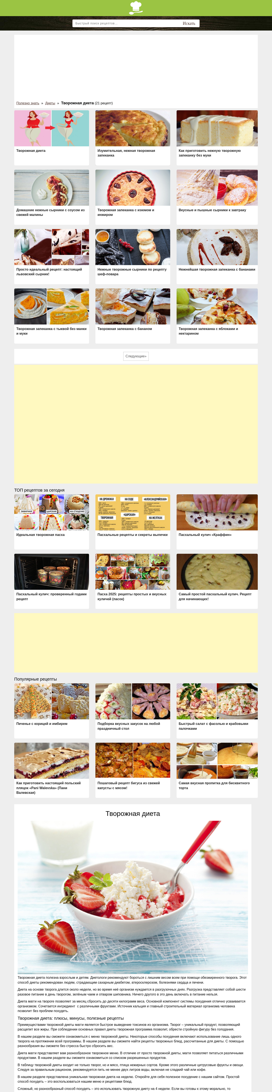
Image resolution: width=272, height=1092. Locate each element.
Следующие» (136, 356)
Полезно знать (27, 103)
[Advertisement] (136, 68)
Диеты (50, 103)
